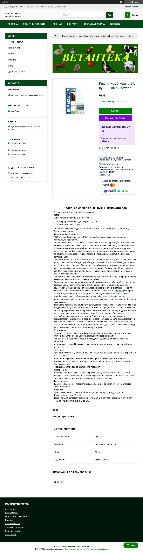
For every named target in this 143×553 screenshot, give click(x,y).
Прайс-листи (14, 48)
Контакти (72, 24)
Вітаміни (9, 520)
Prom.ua (85, 546)
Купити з (115, 118)
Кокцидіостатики (12, 531)
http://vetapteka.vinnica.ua (22, 173)
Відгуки (11, 66)
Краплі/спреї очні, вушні (89, 36)
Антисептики (10, 534)
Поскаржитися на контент (74, 549)
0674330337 (115, 24)
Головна (13, 24)
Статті (11, 54)
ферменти (119, 290)
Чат (131, 545)
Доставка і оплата (94, 24)
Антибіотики (10, 509)
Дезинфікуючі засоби (15, 527)
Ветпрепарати (69, 36)
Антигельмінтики (12, 524)
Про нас (57, 24)
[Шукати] (109, 15)
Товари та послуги (34, 24)
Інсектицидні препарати (16, 516)
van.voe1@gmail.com (20, 177)
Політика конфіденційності (98, 549)
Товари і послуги (16, 42)
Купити (115, 110)
